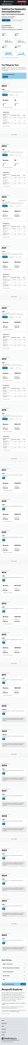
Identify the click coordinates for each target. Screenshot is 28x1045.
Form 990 (4, 67)
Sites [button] (3, 1020)
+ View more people (6, 126)
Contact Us (5, 76)
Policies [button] (4, 1029)
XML (17, 94)
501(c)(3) (11, 27)
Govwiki (18, 1011)
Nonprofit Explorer (7, 4)
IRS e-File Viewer (14, 1010)
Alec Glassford (13, 1003)
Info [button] (3, 1026)
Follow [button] (4, 1032)
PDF (17, 154)
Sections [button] (4, 1023)
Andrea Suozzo (6, 1003)
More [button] (3, 1034)
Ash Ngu (18, 1003)
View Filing (5, 94)
